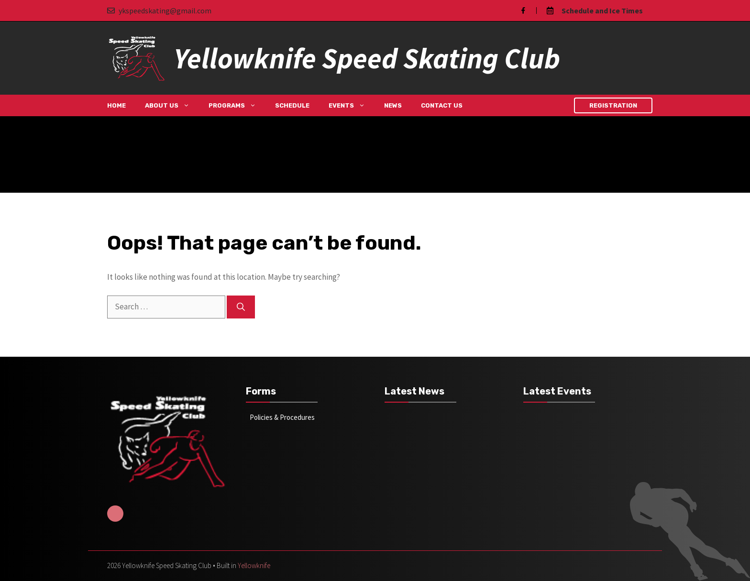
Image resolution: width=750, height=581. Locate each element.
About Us (172, 105)
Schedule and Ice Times (602, 10)
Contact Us (442, 105)
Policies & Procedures (282, 417)
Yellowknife (254, 565)
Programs (237, 105)
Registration (613, 105)
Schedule (292, 105)
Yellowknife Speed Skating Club (367, 58)
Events (352, 105)
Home (116, 105)
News (393, 105)
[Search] (241, 307)
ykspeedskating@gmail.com (165, 10)
